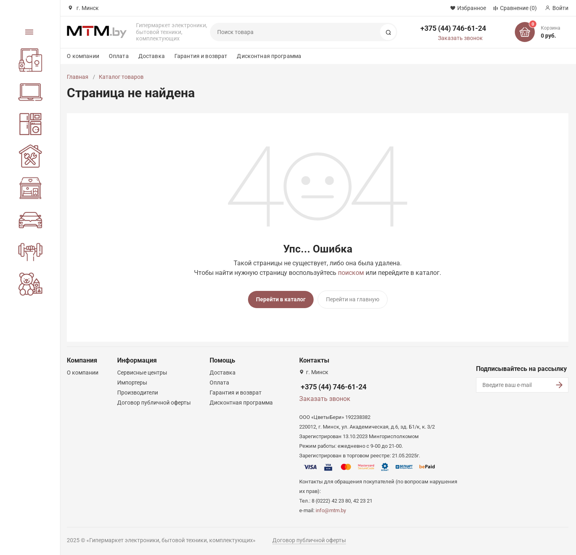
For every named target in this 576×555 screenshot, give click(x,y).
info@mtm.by (331, 510)
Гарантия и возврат (201, 56)
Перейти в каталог (281, 299)
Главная (77, 77)
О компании (83, 56)
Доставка (151, 56)
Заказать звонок (460, 38)
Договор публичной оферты (154, 402)
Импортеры (132, 382)
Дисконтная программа (269, 56)
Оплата (119, 56)
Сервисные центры (142, 372)
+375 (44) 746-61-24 (453, 28)
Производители (137, 392)
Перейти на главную (352, 299)
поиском (351, 272)
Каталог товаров (121, 77)
